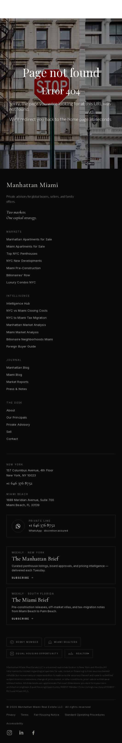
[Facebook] (33, 733)
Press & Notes (16, 389)
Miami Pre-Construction (23, 268)
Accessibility (14, 723)
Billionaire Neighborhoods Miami (29, 339)
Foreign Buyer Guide (21, 346)
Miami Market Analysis (22, 332)
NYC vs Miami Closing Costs (27, 310)
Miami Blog (14, 374)
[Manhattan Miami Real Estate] (26, 7)
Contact (12, 439)
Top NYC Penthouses (21, 253)
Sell (8, 431)
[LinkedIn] (21, 733)
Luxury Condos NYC (21, 282)
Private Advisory (18, 424)
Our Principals (16, 417)
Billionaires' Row (18, 275)
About (10, 410)
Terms (24, 714)
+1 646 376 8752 (19, 483)
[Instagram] (9, 733)
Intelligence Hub (18, 303)
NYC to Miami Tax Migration (26, 317)
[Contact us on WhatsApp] (61, 526)
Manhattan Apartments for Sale (29, 239)
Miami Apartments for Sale (25, 246)
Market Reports (17, 382)
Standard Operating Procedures (85, 714)
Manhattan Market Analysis (26, 325)
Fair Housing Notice (46, 714)
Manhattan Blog (17, 367)
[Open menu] (111, 7)
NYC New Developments (24, 260)
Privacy (10, 714)
